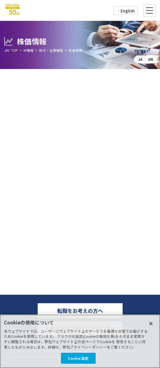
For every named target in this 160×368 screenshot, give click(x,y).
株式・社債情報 (51, 50)
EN (150, 59)
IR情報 (28, 50)
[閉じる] (151, 323)
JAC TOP (11, 50)
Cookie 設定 (78, 358)
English (128, 11)
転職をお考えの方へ (80, 310)
